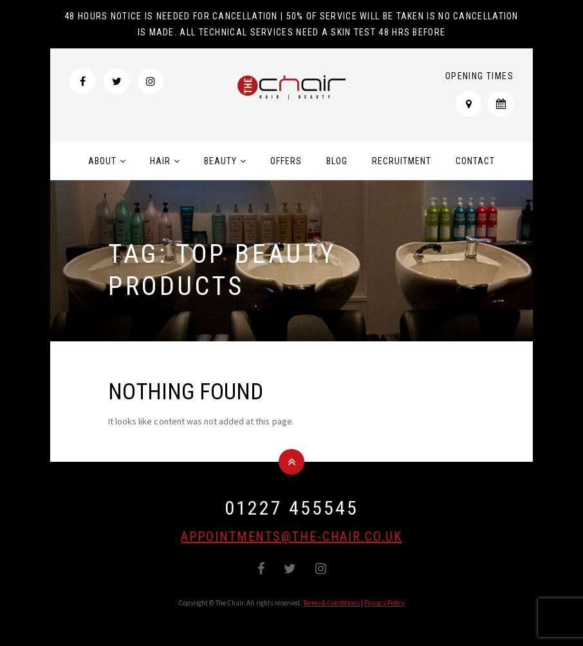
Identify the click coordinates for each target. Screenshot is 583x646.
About (102, 161)
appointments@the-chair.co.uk (291, 536)
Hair (160, 161)
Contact (475, 161)
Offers (286, 161)
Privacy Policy (384, 602)
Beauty (220, 161)
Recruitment (401, 161)
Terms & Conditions (331, 602)
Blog (336, 161)
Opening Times (479, 76)
